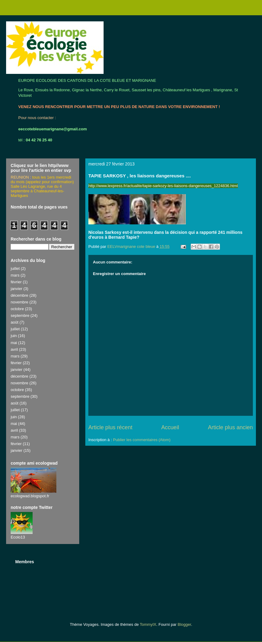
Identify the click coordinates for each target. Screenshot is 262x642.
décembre (19, 295)
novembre (19, 302)
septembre (20, 315)
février (16, 282)
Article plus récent (110, 427)
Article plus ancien (230, 427)
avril (14, 349)
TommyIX (148, 624)
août (14, 322)
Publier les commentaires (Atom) (142, 439)
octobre (17, 308)
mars (15, 275)
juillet (15, 268)
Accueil (170, 427)
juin (14, 335)
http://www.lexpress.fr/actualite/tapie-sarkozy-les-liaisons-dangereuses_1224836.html (163, 185)
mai (14, 342)
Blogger (184, 624)
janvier (16, 288)
